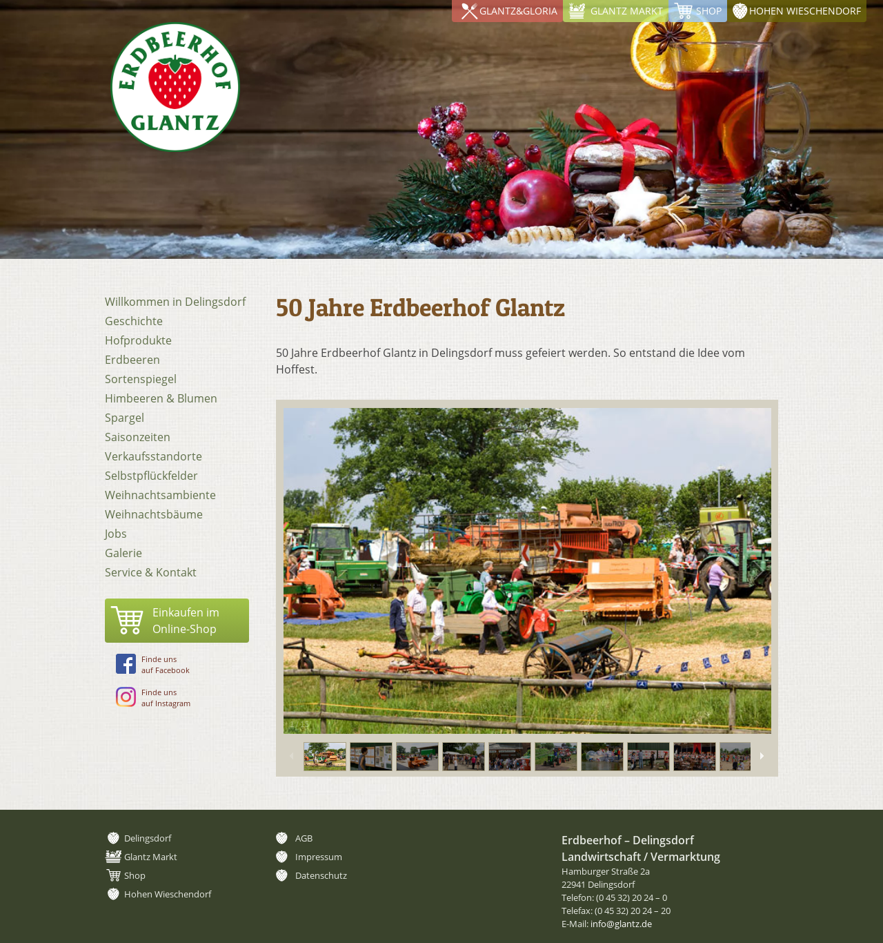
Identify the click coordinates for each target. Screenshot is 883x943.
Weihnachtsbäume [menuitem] (154, 514)
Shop (709, 10)
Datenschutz (321, 875)
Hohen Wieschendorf (805, 10)
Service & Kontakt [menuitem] (151, 572)
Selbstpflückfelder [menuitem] (151, 475)
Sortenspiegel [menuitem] (141, 379)
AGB (303, 838)
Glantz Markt (627, 10)
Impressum (318, 856)
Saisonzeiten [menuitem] (137, 437)
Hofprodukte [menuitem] (138, 340)
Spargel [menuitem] (124, 417)
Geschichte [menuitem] (134, 321)
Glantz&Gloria (518, 10)
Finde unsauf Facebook (153, 664)
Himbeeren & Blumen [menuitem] (161, 398)
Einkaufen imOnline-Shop (185, 620)
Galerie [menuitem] (123, 553)
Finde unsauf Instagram (153, 697)
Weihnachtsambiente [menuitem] (160, 495)
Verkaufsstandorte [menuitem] (153, 456)
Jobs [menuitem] (116, 533)
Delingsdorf (147, 838)
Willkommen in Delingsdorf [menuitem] (175, 301)
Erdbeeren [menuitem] (132, 359)
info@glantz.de (621, 923)
